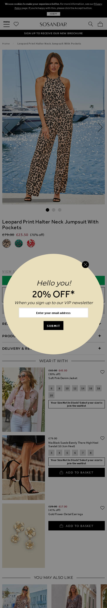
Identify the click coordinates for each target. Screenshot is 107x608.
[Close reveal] (85, 264)
